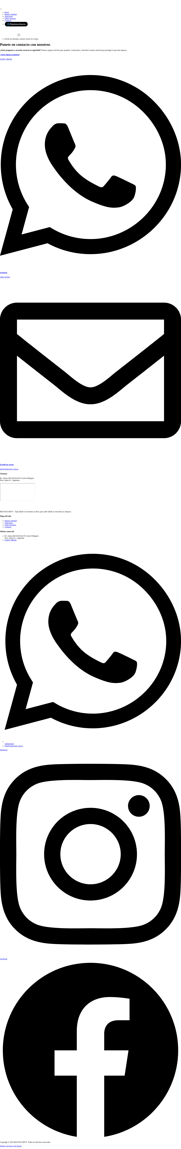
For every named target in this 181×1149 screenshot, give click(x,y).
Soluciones (9, 16)
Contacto (8, 21)
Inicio (7, 12)
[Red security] (17, 492)
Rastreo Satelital (11, 14)
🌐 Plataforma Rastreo (16, 24)
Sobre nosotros (10, 18)
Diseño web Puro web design (11, 1146)
